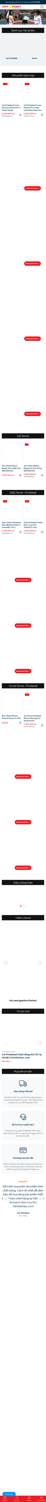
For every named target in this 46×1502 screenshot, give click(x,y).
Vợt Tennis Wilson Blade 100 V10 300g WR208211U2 (33, 468)
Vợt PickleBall (11, 58)
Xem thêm (6, 1061)
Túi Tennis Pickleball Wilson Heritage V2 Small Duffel (32, 718)
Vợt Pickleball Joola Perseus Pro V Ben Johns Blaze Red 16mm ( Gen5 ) (34, 107)
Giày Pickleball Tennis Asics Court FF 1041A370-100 (33, 524)
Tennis (34, 58)
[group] (11, 895)
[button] (20, 906)
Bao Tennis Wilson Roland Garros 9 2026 (11, 717)
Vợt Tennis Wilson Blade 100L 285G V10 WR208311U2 (11, 468)
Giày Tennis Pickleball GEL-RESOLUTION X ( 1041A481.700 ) (11, 524)
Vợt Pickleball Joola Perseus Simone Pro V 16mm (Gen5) (11, 107)
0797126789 (35, 2)
